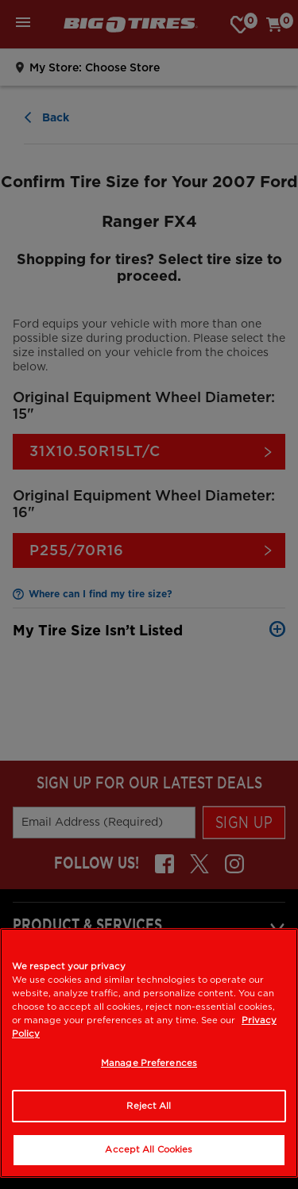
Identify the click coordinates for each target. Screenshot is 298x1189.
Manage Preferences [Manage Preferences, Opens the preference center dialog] (149, 1062)
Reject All (148, 1105)
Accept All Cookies (148, 1149)
